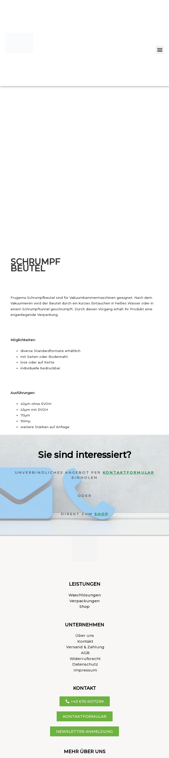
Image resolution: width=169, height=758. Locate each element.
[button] (159, 50)
